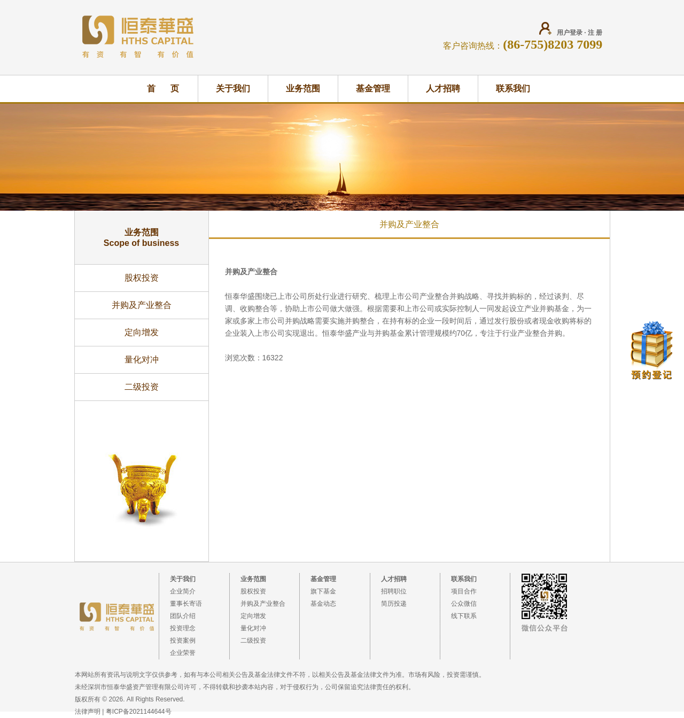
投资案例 (183, 640)
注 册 (595, 32)
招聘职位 (394, 591)
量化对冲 (142, 359)
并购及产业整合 (142, 305)
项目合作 (464, 591)
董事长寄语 (186, 603)
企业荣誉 (183, 653)
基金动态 (323, 603)
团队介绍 (183, 616)
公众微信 (464, 603)
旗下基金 (323, 591)
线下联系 (464, 616)
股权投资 (142, 277)
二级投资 (142, 386)
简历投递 (394, 603)
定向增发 (142, 332)
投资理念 (183, 628)
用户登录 (569, 32)
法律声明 (87, 711)
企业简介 (183, 591)
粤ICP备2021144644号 (139, 711)
